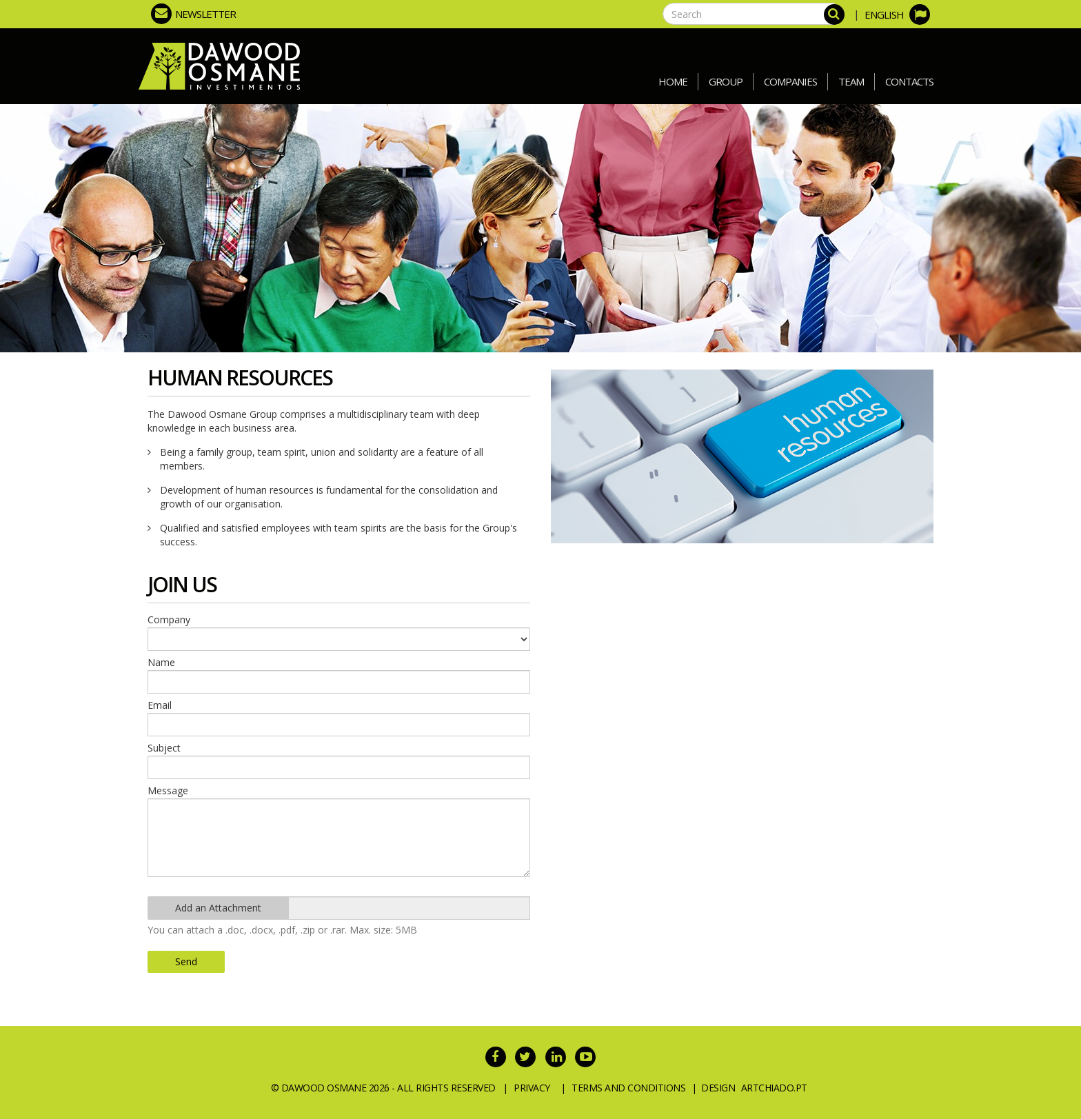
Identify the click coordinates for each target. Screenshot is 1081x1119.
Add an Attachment (218, 907)
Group (725, 81)
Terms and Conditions (628, 1087)
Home (672, 81)
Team (851, 81)
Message (168, 790)
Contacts (909, 81)
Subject (164, 747)
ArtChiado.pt (774, 1087)
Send (186, 961)
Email (160, 705)
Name (161, 662)
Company (169, 619)
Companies (790, 81)
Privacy (532, 1087)
